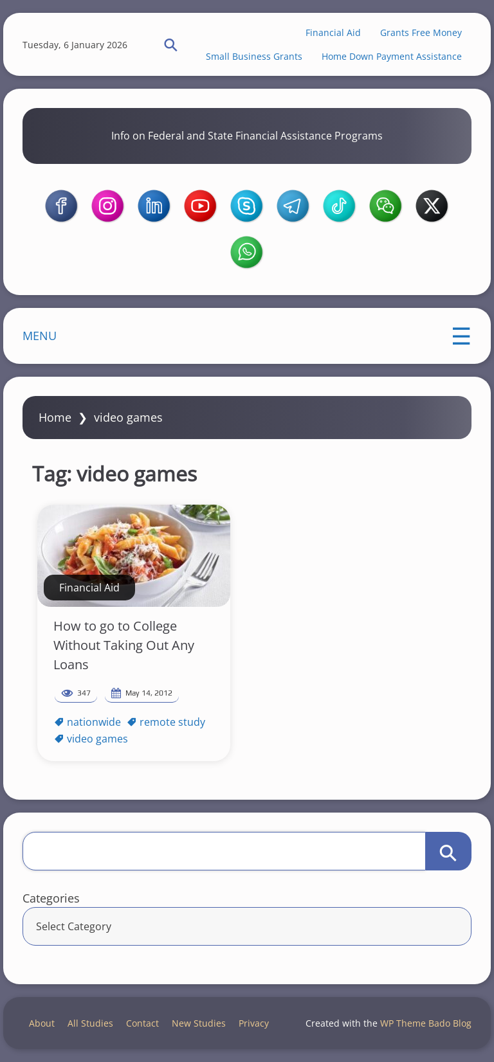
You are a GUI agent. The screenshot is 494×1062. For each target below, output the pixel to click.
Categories (51, 898)
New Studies (199, 1023)
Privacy (254, 1023)
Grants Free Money (421, 32)
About (42, 1023)
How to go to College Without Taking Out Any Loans (123, 645)
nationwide (94, 722)
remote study (172, 722)
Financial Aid (333, 32)
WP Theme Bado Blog (425, 1023)
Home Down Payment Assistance (392, 56)
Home (55, 417)
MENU (40, 335)
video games (97, 739)
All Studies (90, 1023)
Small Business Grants (254, 56)
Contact (142, 1023)
